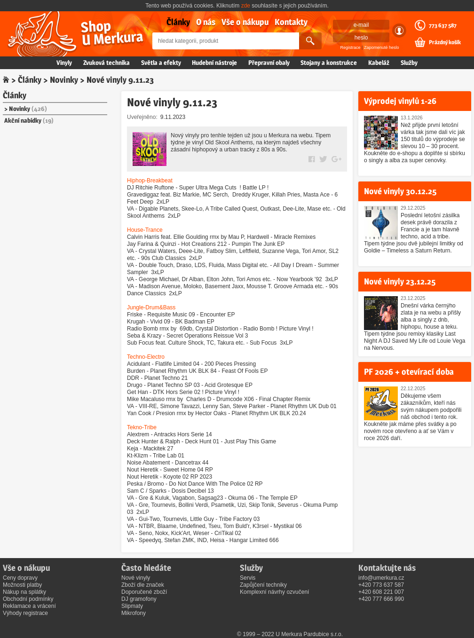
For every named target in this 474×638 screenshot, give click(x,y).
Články (178, 22)
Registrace (350, 47)
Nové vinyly (135, 578)
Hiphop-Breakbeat (150, 180)
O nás (205, 22)
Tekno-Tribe (142, 427)
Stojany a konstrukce (328, 62)
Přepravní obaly (269, 62)
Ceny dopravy (20, 578)
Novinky (64, 80)
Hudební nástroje (214, 62)
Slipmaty (132, 606)
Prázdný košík (445, 42)
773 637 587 (443, 25)
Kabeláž (378, 62)
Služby (409, 62)
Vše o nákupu (245, 22)
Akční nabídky (29, 120)
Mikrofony (133, 613)
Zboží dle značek (142, 585)
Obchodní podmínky (28, 599)
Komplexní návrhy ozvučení (274, 592)
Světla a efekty (161, 62)
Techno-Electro (146, 357)
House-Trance (145, 230)
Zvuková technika (106, 62)
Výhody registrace (25, 613)
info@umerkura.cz (381, 578)
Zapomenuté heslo (381, 47)
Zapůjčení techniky (263, 585)
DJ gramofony (139, 599)
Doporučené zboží (144, 592)
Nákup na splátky (24, 592)
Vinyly (64, 62)
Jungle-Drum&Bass (151, 307)
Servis (247, 578)
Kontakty (291, 22)
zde (245, 5)
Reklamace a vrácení (29, 606)
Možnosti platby (22, 585)
